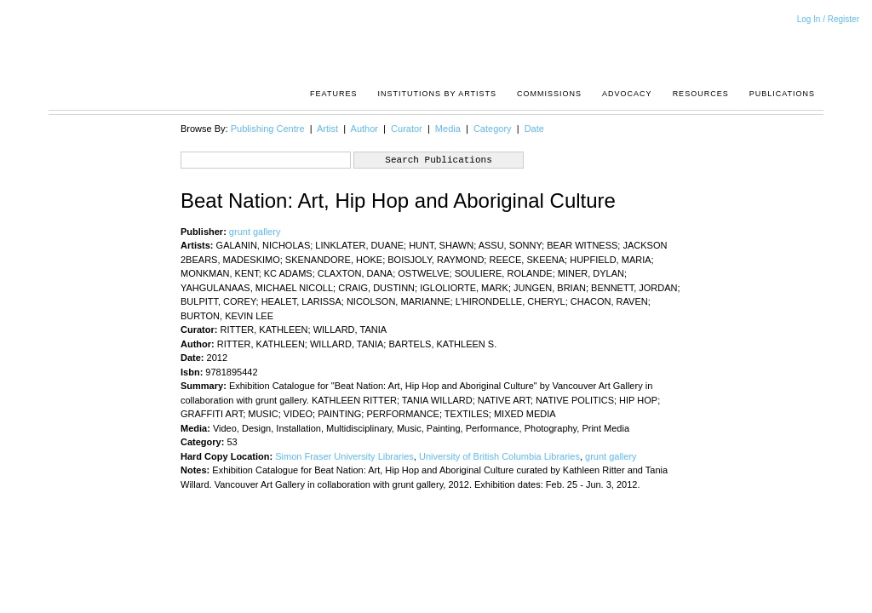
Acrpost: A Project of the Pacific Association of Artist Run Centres (806, 47)
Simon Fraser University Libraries (344, 456)
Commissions (549, 93)
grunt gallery (255, 231)
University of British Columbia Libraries (499, 456)
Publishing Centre (268, 128)
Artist (327, 128)
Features (333, 93)
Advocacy (627, 93)
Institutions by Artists (436, 93)
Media (448, 128)
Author (364, 128)
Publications (782, 93)
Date (534, 128)
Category (492, 128)
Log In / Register (828, 19)
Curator (406, 128)
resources (701, 93)
